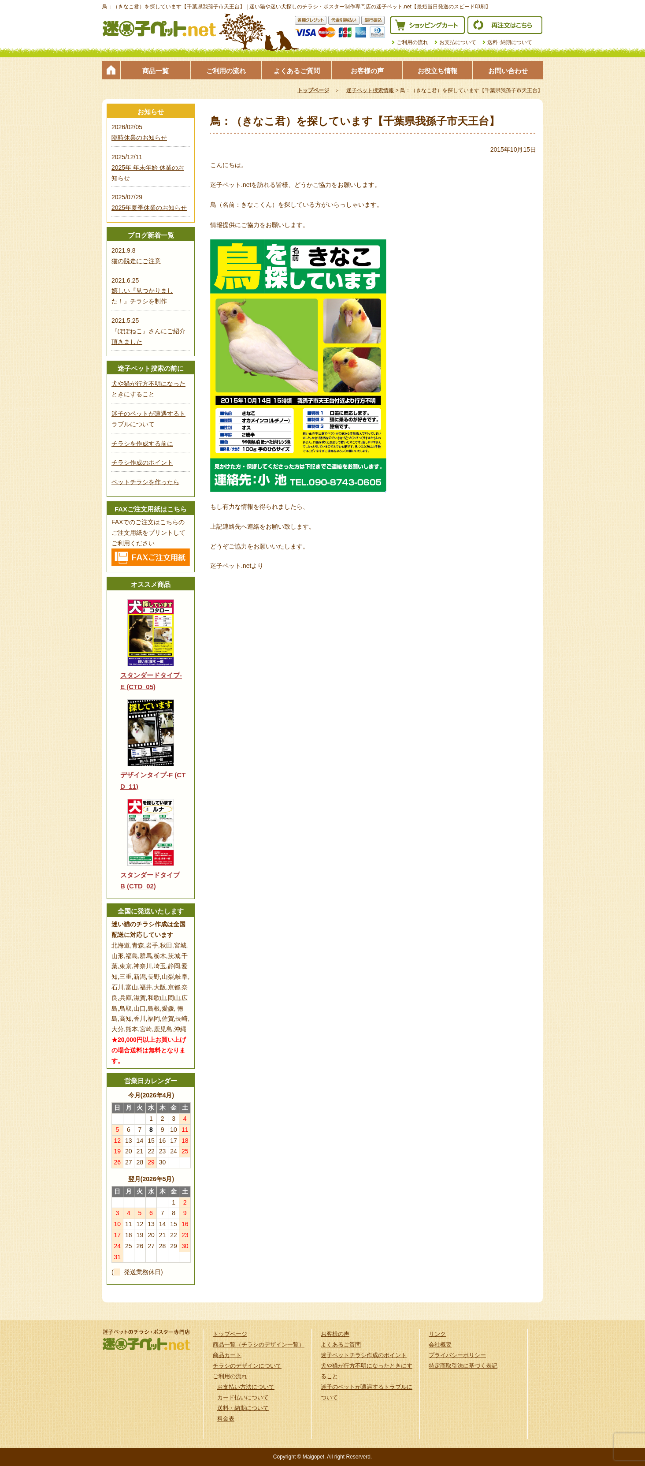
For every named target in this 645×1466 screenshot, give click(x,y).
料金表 (225, 1418)
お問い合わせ (508, 71)
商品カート (227, 1355)
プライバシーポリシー (457, 1355)
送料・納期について (243, 1408)
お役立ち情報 (437, 71)
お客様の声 (367, 71)
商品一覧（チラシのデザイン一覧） (258, 1344)
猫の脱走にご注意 (136, 261)
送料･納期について (509, 42)
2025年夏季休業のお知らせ (149, 207)
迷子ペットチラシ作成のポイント (364, 1355)
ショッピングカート (427, 25)
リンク (437, 1334)
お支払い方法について (245, 1387)
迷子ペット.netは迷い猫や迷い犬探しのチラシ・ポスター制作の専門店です (159, 28)
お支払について (457, 42)
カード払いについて (243, 1397)
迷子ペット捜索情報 (370, 90)
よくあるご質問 (297, 71)
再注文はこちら (504, 25)
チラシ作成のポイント (142, 462)
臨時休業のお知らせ (139, 137)
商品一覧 (155, 71)
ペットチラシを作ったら (145, 481)
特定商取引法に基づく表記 (463, 1365)
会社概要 (440, 1344)
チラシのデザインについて (247, 1365)
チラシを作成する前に (142, 443)
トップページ (111, 70)
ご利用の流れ (412, 42)
